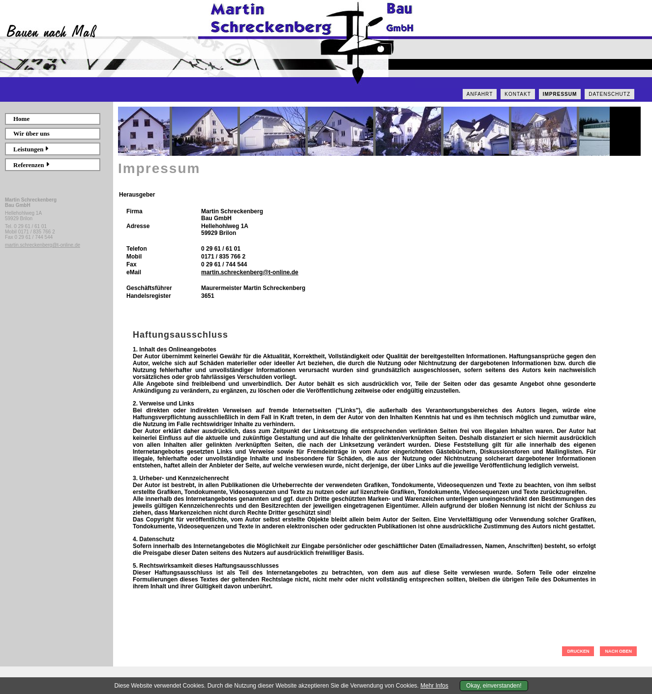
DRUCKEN (578, 651)
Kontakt (517, 94)
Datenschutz (609, 94)
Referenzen (31, 165)
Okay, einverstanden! (494, 685)
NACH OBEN (618, 651)
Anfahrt (480, 94)
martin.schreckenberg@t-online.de (42, 245)
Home (21, 118)
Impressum (560, 94)
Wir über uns (31, 133)
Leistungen (31, 149)
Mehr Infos (434, 685)
